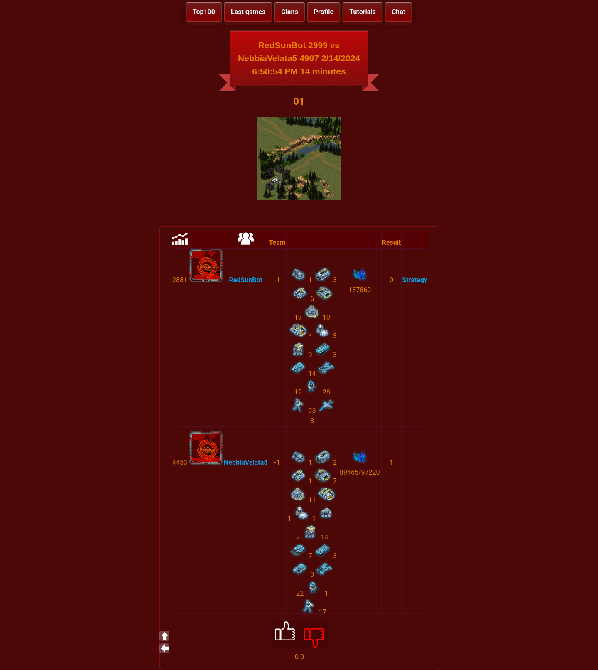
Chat (398, 12)
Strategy (414, 280)
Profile (324, 12)
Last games (248, 12)
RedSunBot (245, 280)
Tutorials (362, 12)
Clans (289, 12)
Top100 (204, 12)
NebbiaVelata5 (245, 462)
